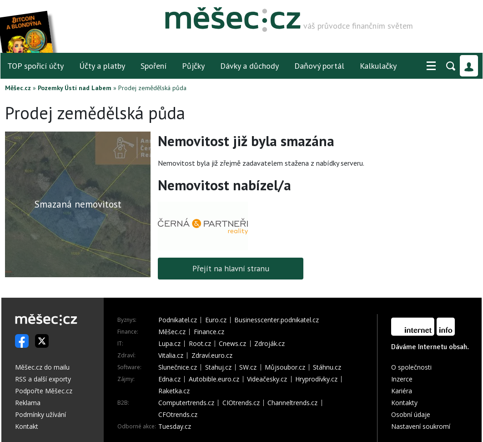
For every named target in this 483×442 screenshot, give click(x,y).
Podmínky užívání (40, 414)
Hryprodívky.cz (316, 379)
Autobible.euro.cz (214, 379)
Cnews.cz (232, 343)
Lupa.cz (169, 343)
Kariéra (401, 390)
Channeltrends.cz (292, 403)
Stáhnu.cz (327, 367)
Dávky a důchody (249, 66)
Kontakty (404, 402)
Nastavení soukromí (420, 426)
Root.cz (200, 343)
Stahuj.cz (218, 367)
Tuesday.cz (174, 426)
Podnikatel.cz (177, 320)
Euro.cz (215, 320)
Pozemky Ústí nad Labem (74, 88)
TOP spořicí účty (35, 66)
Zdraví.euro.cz (211, 355)
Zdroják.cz (269, 343)
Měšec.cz (18, 88)
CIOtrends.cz (241, 403)
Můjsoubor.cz (285, 367)
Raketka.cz (174, 391)
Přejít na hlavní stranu (230, 268)
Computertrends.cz (186, 403)
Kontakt (26, 426)
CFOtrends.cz (177, 415)
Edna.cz (169, 379)
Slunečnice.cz (177, 367)
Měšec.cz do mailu (42, 367)
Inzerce (402, 379)
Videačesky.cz (267, 379)
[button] (431, 66)
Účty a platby (102, 66)
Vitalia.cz (170, 355)
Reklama (27, 402)
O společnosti (411, 367)
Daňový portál (319, 66)
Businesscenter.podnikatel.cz (276, 320)
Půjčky (193, 66)
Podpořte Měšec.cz (43, 390)
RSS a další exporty (43, 379)
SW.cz (248, 367)
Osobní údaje (410, 414)
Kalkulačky (378, 66)
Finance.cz (209, 332)
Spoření (153, 66)
